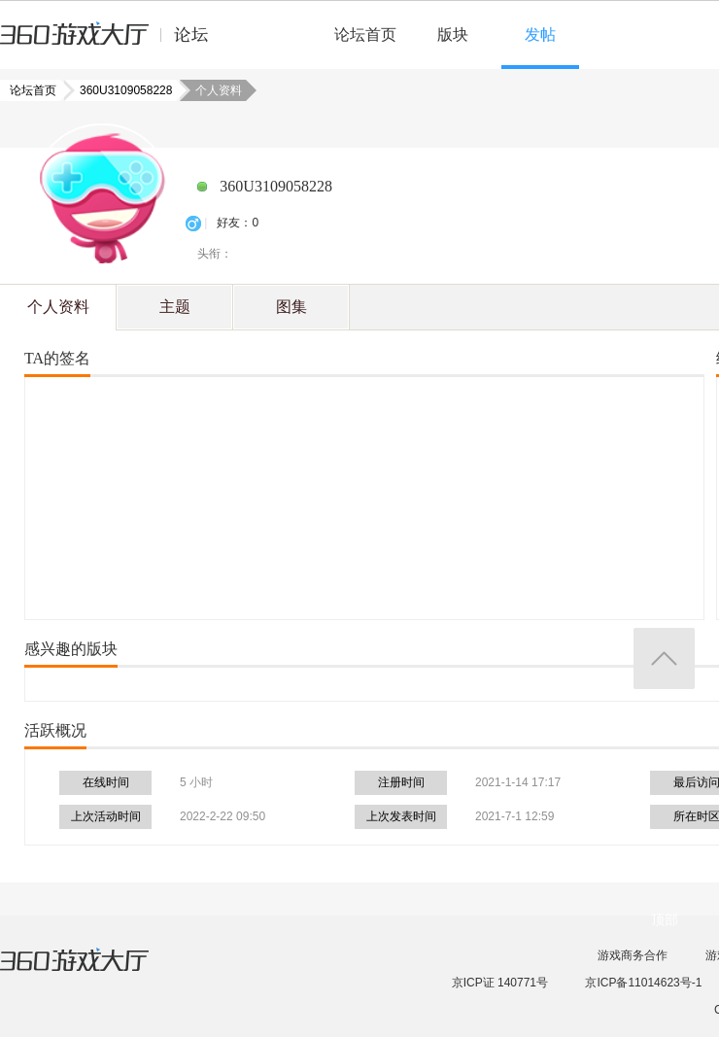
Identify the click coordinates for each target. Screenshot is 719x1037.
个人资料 (58, 306)
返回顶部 (664, 658)
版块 (452, 34)
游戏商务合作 (633, 955)
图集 (291, 306)
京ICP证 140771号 (500, 982)
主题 (174, 306)
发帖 (540, 34)
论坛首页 (365, 34)
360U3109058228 (120, 90)
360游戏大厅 (94, 972)
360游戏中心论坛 (112, 42)
